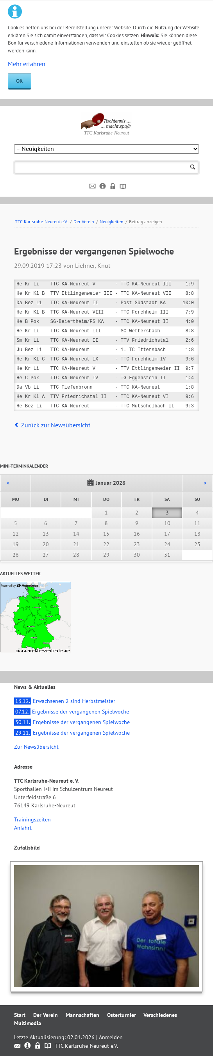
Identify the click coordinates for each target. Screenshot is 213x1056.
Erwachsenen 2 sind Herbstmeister (64, 701)
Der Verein (83, 221)
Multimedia (27, 1023)
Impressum (103, 186)
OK (19, 80)
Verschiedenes (160, 1014)
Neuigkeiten (112, 221)
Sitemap (123, 186)
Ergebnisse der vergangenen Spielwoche (71, 711)
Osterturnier (121, 1014)
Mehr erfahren (26, 64)
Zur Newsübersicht (36, 746)
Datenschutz (113, 186)
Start (19, 1014)
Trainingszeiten (32, 819)
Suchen (193, 167)
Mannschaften (82, 1014)
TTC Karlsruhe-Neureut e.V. (41, 221)
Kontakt (92, 186)
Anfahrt (23, 827)
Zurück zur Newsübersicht (55, 425)
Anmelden (111, 1037)
